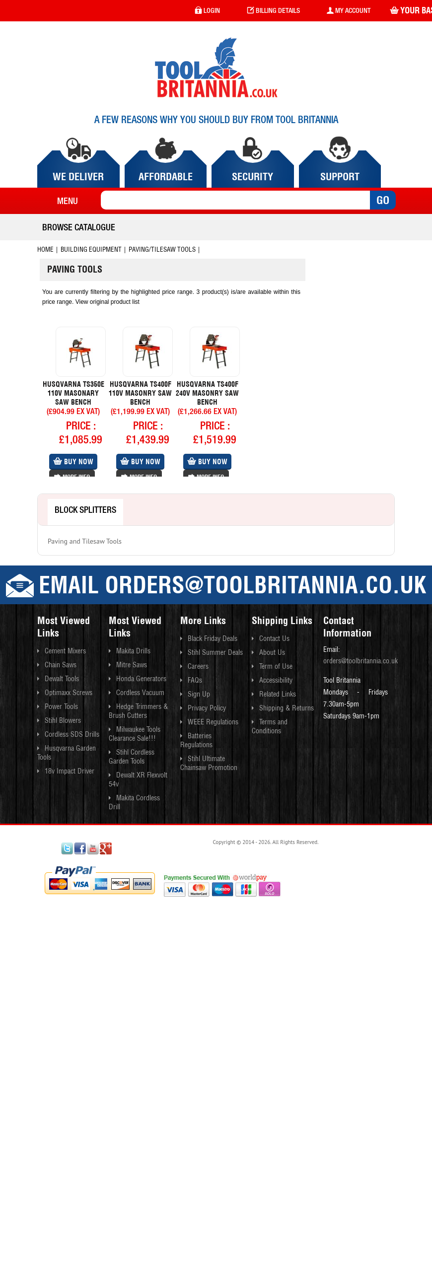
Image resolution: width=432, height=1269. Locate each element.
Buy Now (73, 461)
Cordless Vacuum (140, 692)
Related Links (277, 694)
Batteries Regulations (196, 740)
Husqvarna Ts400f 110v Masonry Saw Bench (140, 393)
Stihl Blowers (63, 720)
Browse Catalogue (78, 227)
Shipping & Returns (286, 708)
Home (45, 249)
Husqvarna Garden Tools (66, 753)
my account (348, 10)
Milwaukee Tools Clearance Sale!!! (134, 734)
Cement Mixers (65, 650)
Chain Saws (60, 664)
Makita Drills (133, 650)
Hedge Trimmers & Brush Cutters (138, 711)
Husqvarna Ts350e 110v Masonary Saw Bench (73, 393)
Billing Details (273, 10)
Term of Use (275, 666)
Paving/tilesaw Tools (162, 249)
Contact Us (274, 638)
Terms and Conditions (270, 726)
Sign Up (199, 694)
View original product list (107, 301)
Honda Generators (141, 678)
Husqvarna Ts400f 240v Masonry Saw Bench (207, 393)
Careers (198, 666)
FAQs (195, 680)
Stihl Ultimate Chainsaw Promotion (208, 763)
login (207, 10)
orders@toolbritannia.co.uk (360, 660)
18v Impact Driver (69, 771)
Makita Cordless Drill (134, 802)
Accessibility (275, 680)
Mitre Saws (131, 664)
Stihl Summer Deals (215, 652)
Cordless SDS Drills (72, 734)
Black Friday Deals (212, 638)
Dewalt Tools (62, 678)
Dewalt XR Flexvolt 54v (138, 779)
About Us (272, 652)
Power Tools (61, 706)
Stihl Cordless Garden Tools (131, 757)
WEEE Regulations (213, 721)
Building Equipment (91, 249)
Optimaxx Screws (68, 692)
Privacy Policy (207, 708)
